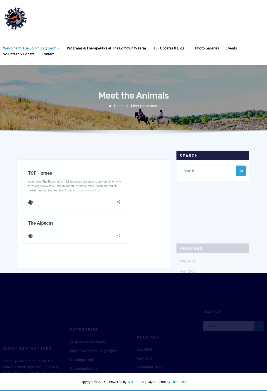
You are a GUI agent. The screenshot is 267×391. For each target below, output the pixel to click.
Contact (48, 54)
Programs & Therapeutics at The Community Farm (106, 48)
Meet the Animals (144, 108)
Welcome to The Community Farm (31, 48)
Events (231, 48)
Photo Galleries (207, 48)
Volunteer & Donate (18, 54)
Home (118, 108)
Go (241, 174)
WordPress (135, 382)
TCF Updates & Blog (170, 48)
